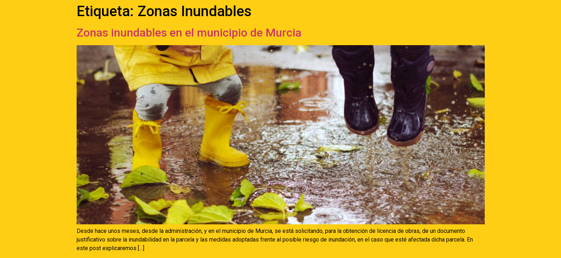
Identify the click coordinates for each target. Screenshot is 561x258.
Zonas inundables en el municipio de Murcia (189, 32)
